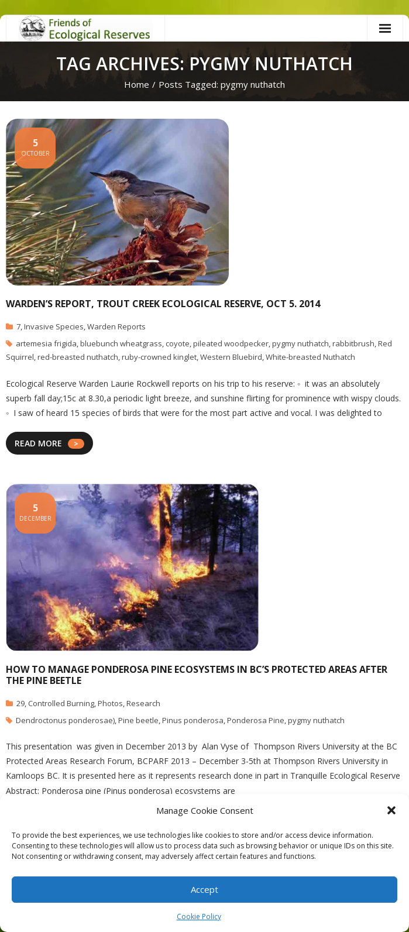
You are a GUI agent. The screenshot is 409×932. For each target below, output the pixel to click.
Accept (204, 889)
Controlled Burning (61, 703)
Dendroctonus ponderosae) (65, 720)
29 (20, 703)
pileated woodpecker (231, 343)
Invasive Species (54, 326)
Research (143, 703)
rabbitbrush (353, 343)
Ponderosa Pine (255, 720)
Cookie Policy (199, 916)
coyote (178, 343)
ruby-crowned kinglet (159, 357)
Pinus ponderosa (193, 720)
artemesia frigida (46, 343)
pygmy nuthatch (300, 343)
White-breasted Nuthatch (310, 357)
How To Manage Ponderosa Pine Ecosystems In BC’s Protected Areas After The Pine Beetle (196, 675)
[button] (391, 810)
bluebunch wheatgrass (121, 343)
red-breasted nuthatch (77, 357)
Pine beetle (138, 720)
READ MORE (38, 443)
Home (136, 84)
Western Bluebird (231, 357)
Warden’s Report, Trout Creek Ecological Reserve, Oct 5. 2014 (163, 303)
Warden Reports (116, 326)
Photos (110, 703)
